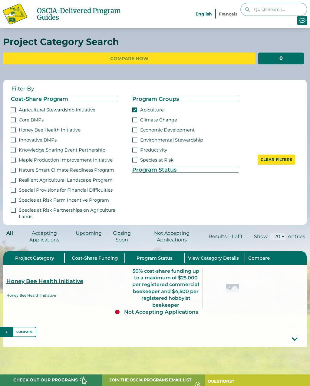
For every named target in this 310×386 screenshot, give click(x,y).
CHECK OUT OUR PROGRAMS (45, 380)
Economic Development (163, 129)
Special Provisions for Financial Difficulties (62, 189)
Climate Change (154, 119)
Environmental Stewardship (167, 139)
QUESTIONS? (221, 381)
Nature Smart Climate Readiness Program (62, 169)
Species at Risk (152, 159)
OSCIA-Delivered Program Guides (79, 14)
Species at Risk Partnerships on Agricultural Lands (64, 213)
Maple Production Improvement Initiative (62, 159)
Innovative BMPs (34, 139)
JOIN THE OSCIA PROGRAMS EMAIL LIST (150, 380)
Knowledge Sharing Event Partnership (58, 149)
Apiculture (148, 109)
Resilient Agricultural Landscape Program (62, 179)
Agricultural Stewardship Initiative (53, 109)
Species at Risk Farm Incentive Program (60, 199)
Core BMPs (27, 119)
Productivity (149, 149)
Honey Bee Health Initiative (46, 129)
